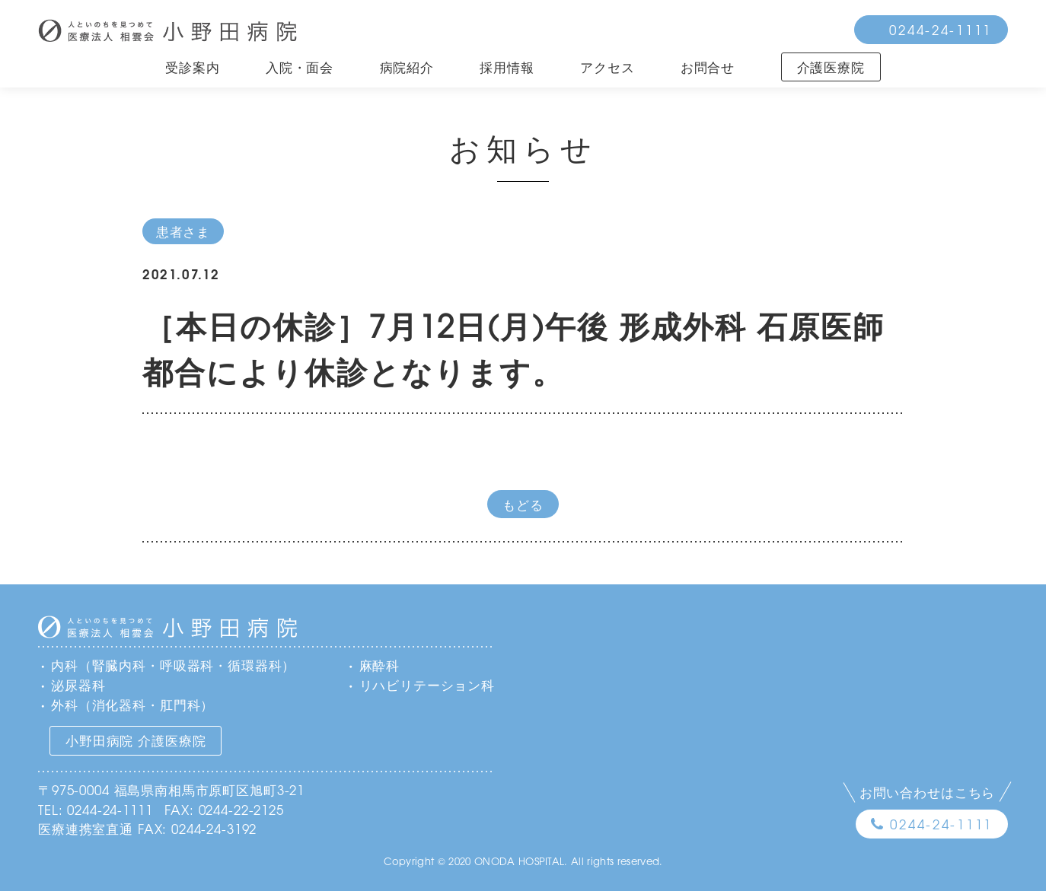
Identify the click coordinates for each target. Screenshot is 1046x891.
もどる (523, 504)
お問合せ (708, 66)
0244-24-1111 (940, 29)
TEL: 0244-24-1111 (95, 809)
